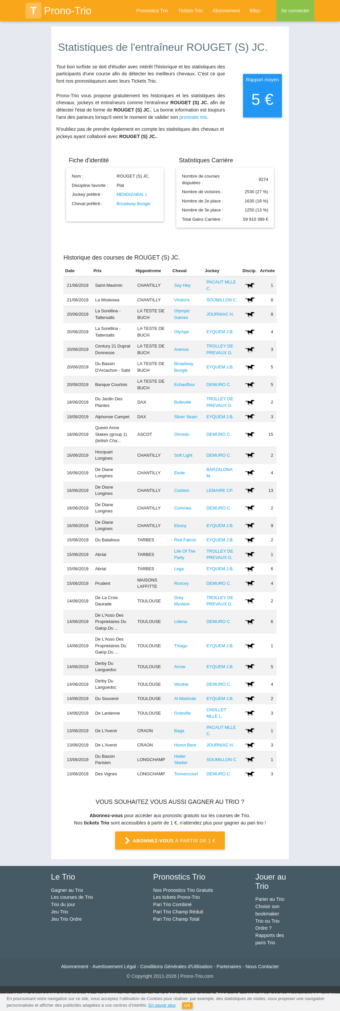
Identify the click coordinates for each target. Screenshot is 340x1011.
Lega (179, 568)
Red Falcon (185, 539)
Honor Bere (185, 744)
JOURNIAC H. (220, 314)
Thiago (181, 645)
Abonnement (226, 10)
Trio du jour (63, 904)
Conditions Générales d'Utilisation (176, 966)
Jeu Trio (59, 911)
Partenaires (228, 966)
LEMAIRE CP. (220, 490)
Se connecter (295, 10)
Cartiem (182, 490)
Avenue (181, 349)
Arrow (180, 666)
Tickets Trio (190, 10)
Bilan (255, 10)
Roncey (181, 583)
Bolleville (182, 402)
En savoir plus (162, 1005)
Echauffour (184, 384)
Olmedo (182, 434)
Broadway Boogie (133, 203)
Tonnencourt (186, 773)
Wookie (181, 684)
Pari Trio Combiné (172, 904)
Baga (179, 730)
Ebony (180, 525)
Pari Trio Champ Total (176, 919)
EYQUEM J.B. (220, 331)
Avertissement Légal (114, 966)
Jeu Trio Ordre (66, 919)
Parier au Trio (269, 899)
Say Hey (182, 285)
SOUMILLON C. (222, 299)
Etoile (179, 472)
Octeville (182, 713)
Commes (183, 508)
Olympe (181, 331)
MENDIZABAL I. (132, 194)
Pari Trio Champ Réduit (178, 911)
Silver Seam (186, 416)
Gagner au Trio (67, 890)
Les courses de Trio (72, 897)
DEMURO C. (219, 384)
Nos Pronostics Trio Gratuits (183, 890)
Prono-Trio (59, 11)
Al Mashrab (185, 698)
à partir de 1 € (170, 841)
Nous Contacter (262, 966)
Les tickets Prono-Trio (176, 897)
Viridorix (182, 299)
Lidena (180, 621)
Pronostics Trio (152, 10)
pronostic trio (193, 117)
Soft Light (183, 455)
